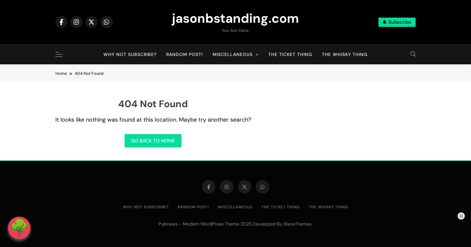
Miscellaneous (233, 54)
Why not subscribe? (130, 54)
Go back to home (153, 141)
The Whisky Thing (345, 54)
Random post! (184, 54)
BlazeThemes (298, 224)
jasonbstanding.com (235, 18)
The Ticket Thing (290, 54)
